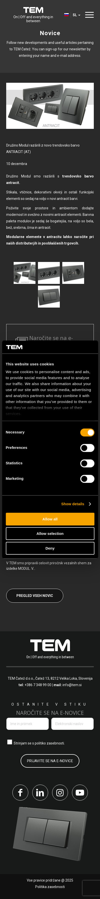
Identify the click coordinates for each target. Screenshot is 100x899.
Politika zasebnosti (50, 887)
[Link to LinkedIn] (40, 793)
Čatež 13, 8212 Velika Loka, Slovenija (64, 678)
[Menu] (88, 15)
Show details (72, 504)
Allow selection (50, 534)
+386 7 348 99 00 (38, 685)
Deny (50, 548)
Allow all (50, 519)
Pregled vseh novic (34, 596)
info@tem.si (72, 685)
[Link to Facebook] (20, 793)
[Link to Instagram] (60, 793)
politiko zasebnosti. (50, 743)
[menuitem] (88, 15)
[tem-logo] (33, 15)
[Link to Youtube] (80, 793)
